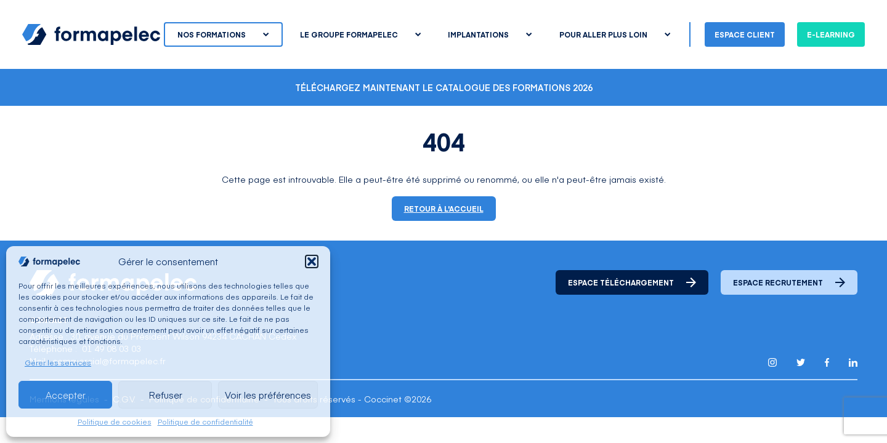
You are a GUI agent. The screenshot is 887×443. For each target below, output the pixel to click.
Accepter (66, 394)
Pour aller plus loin (614, 34)
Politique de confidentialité (205, 421)
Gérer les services (58, 362)
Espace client (745, 34)
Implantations (490, 34)
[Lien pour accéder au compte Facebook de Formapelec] (827, 362)
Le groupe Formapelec (360, 34)
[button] (312, 261)
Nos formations (223, 34)
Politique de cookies (115, 421)
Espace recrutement (789, 282)
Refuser (165, 394)
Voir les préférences (268, 394)
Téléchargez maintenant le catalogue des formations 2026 (444, 87)
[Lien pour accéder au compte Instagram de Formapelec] (772, 362)
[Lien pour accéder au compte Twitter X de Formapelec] (800, 362)
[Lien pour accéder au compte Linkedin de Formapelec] (853, 362)
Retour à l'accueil (444, 209)
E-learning (831, 34)
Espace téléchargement (632, 282)
